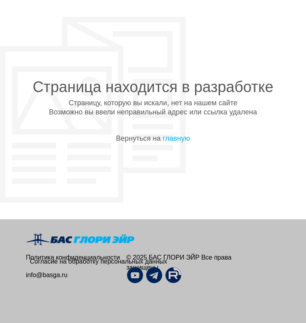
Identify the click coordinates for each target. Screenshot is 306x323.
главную (176, 138)
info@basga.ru (46, 275)
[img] (173, 275)
